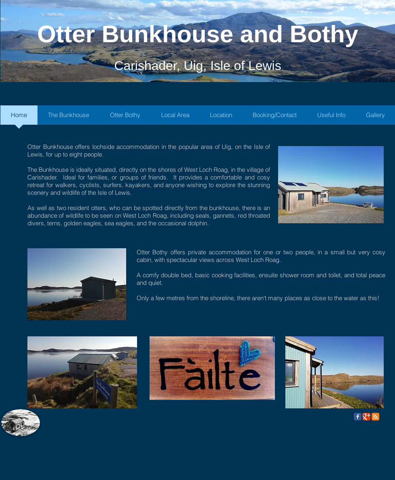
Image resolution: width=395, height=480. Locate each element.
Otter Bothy (152, 252)
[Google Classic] (366, 416)
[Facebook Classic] (358, 416)
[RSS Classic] (375, 416)
